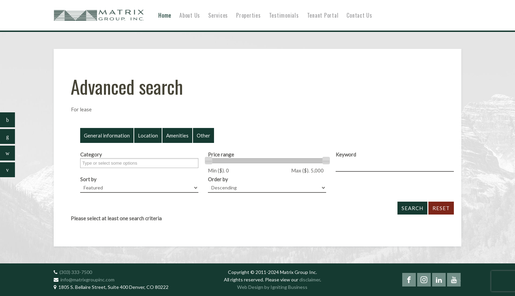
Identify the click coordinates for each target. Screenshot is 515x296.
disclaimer (309, 279)
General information (107, 135)
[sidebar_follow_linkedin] (7, 136)
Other (203, 135)
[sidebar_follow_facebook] (7, 119)
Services (218, 15)
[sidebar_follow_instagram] (7, 153)
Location (148, 135)
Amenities (177, 135)
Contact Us (359, 15)
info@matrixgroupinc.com (87, 279)
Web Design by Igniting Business (272, 287)
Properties (248, 15)
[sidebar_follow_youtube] (7, 169)
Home (164, 15)
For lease (81, 109)
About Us (189, 15)
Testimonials (284, 15)
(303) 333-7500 (75, 272)
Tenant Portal (323, 15)
